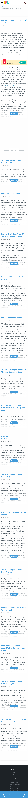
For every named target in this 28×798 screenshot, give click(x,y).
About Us (14, 766)
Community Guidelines (14, 777)
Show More (14, 104)
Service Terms (14, 784)
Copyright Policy (14, 775)
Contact (14, 768)
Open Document (14, 795)
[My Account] (25, 2)
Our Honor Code (14, 779)
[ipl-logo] (6, 3)
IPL (2, 6)
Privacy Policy (14, 782)
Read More (14, 171)
